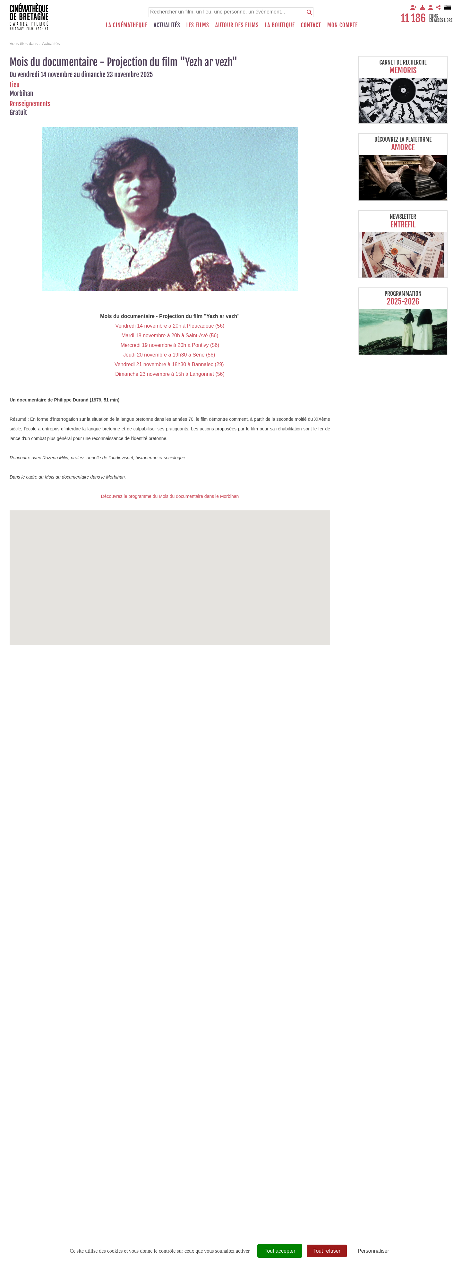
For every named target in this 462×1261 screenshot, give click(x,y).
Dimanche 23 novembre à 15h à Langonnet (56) (170, 374)
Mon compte (342, 25)
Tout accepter (279, 1251)
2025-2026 (403, 301)
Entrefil (402, 224)
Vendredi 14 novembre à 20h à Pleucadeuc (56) (170, 326)
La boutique (280, 25)
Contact (311, 25)
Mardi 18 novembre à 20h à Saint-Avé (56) (169, 335)
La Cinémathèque (127, 25)
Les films (197, 25)
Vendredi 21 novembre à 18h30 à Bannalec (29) (170, 364)
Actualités (167, 25)
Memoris (403, 70)
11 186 (413, 18)
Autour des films (237, 25)
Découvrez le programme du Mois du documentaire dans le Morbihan (170, 496)
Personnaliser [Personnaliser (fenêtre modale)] (373, 1251)
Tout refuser (326, 1251)
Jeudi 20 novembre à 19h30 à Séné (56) (170, 354)
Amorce (403, 147)
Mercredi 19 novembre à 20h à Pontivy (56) (170, 345)
